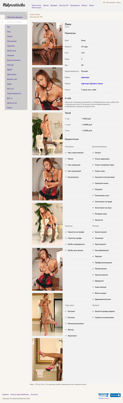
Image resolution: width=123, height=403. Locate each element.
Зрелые (46, 5)
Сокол (100, 83)
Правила (5, 394)
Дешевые (54, 5)
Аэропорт (85, 77)
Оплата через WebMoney (20, 394)
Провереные (75, 5)
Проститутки (36, 5)
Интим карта (36, 8)
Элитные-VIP (63, 5)
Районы (84, 5)
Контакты (34, 394)
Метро (91, 5)
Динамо (93, 83)
